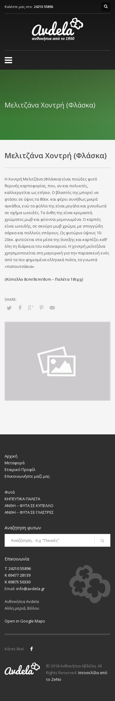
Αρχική (11, 456)
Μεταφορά (15, 463)
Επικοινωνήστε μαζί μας (27, 476)
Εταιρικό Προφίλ (20, 469)
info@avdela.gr (30, 588)
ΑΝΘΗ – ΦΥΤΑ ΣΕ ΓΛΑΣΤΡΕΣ (29, 512)
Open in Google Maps (25, 621)
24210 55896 (43, 6)
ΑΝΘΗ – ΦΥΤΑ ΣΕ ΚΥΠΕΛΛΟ (29, 505)
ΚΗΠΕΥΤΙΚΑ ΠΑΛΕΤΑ (22, 499)
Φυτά (10, 492)
